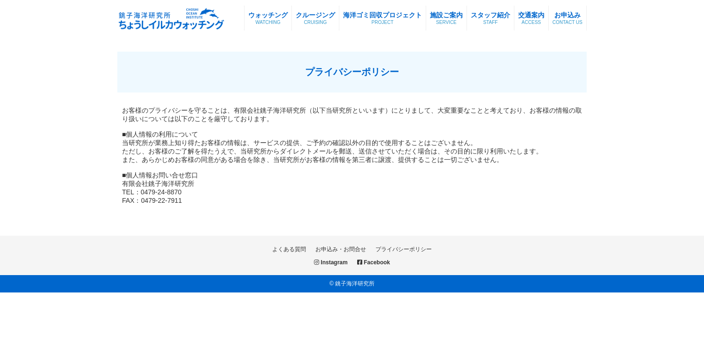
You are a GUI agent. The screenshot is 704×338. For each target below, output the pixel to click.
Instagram (331, 262)
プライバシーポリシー (403, 249)
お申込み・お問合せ (340, 249)
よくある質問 (289, 249)
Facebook (373, 262)
